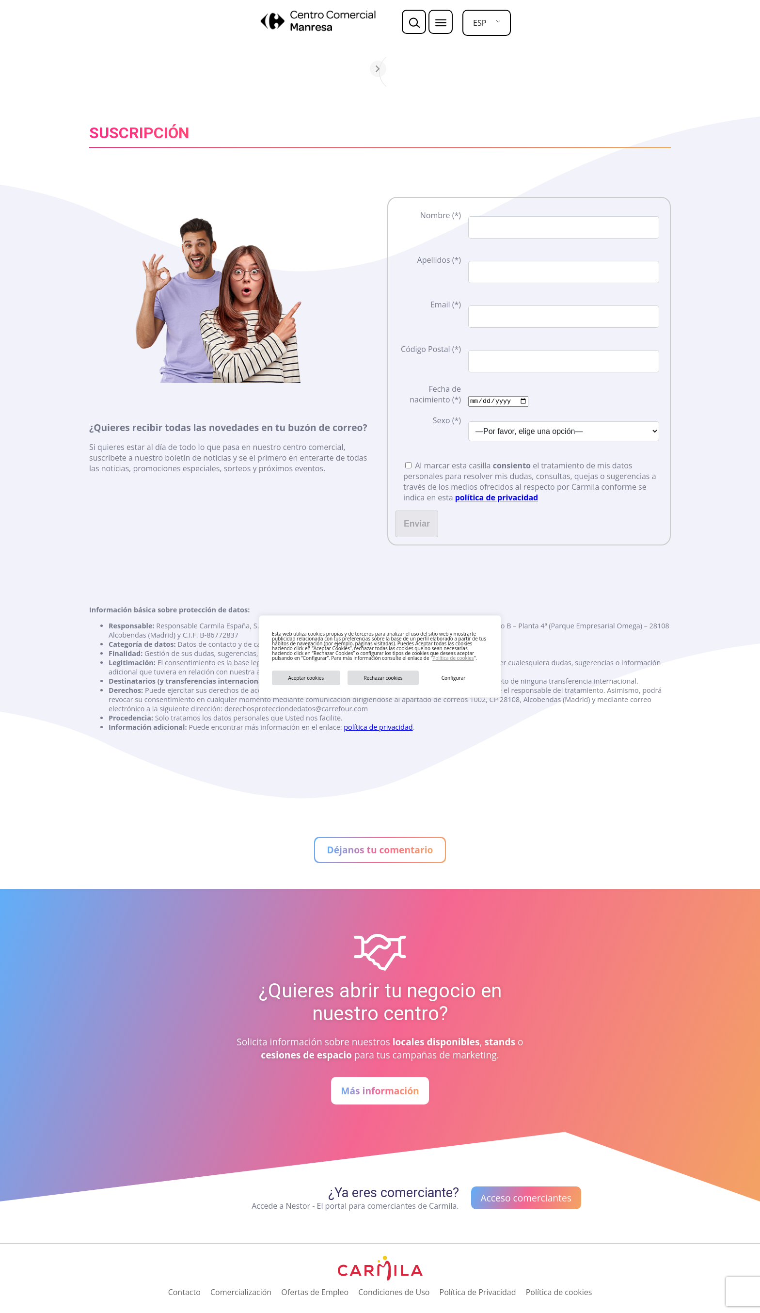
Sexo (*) (447, 420)
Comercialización (240, 1291)
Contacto (184, 1291)
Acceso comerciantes (526, 1197)
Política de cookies (453, 658)
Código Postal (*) (431, 349)
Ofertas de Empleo (314, 1291)
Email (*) (445, 304)
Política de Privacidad (478, 1291)
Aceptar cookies (306, 677)
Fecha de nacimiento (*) (435, 394)
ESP (479, 22)
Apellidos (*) (439, 260)
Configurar (454, 677)
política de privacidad (496, 497)
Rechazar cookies (383, 677)
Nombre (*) (440, 215)
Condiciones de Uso (393, 1291)
